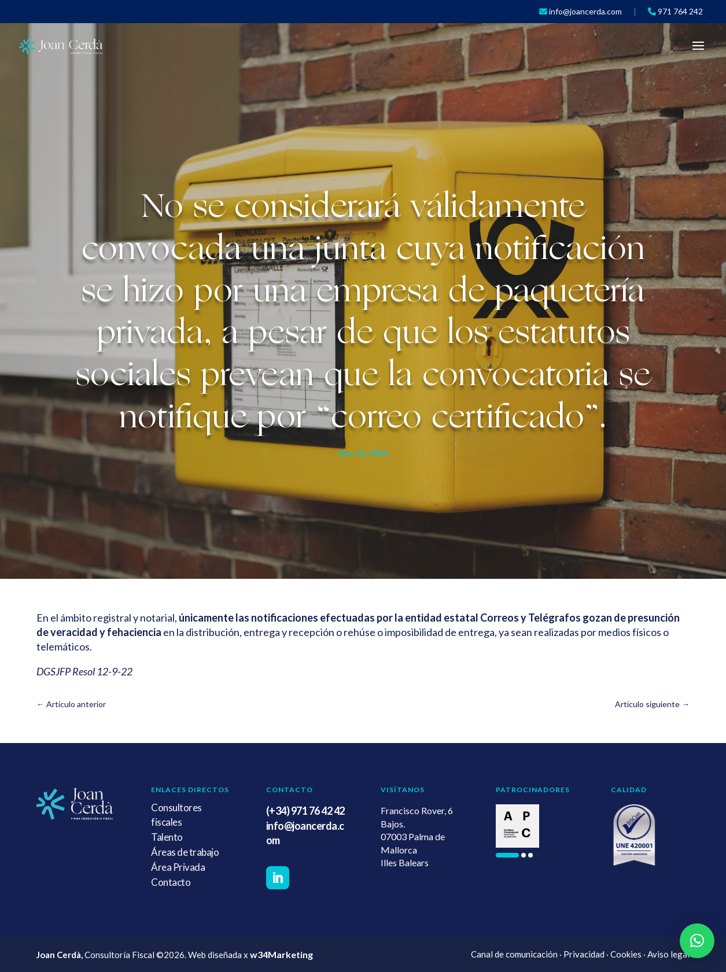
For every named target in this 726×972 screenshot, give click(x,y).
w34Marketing (281, 954)
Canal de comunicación (514, 954)
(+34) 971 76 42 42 (305, 810)
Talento (167, 837)
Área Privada (178, 867)
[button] (507, 855)
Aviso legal (668, 954)
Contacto (170, 882)
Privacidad (584, 954)
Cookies (626, 954)
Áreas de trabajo (185, 852)
